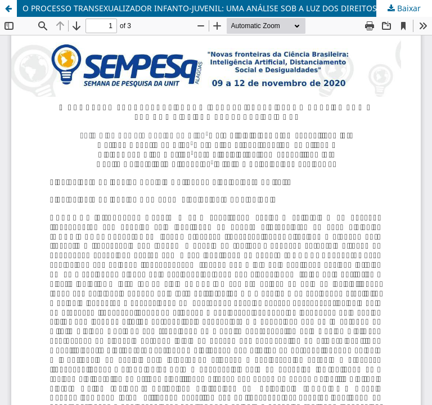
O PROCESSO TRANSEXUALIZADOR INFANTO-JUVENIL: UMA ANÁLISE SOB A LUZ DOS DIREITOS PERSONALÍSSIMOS (227, 8)
